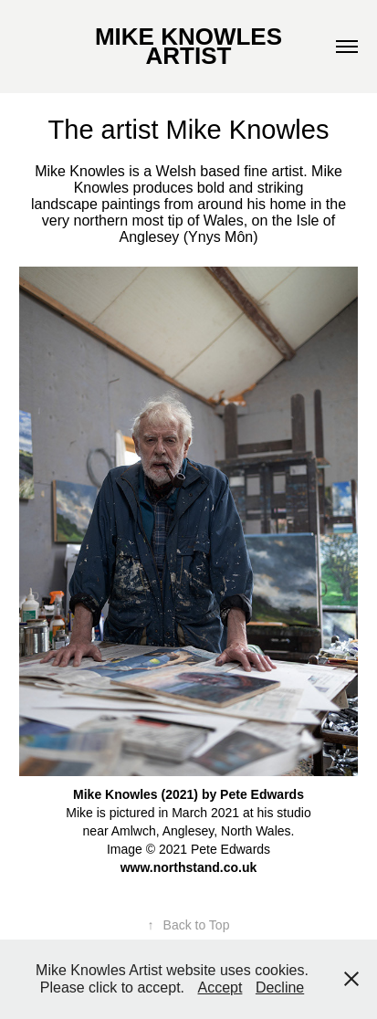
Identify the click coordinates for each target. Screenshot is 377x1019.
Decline (280, 987)
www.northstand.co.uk (188, 867)
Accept (220, 987)
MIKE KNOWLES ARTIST (191, 46)
